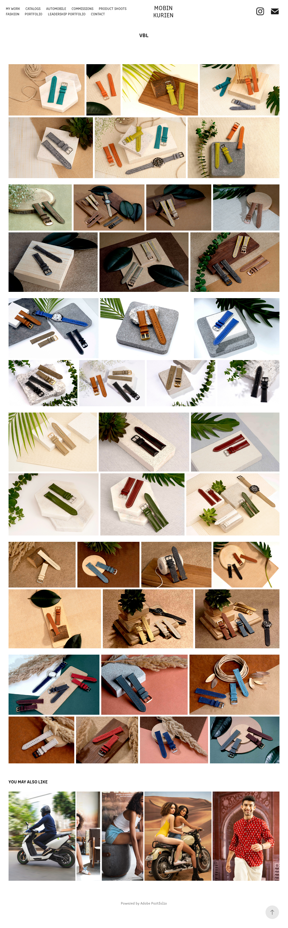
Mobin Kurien (163, 11)
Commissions (82, 8)
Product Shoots (112, 8)
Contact (98, 13)
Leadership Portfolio (67, 13)
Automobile (56, 8)
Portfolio (33, 13)
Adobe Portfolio (153, 903)
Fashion (12, 13)
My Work (13, 8)
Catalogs (32, 8)
